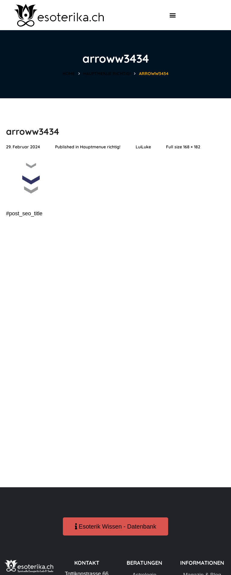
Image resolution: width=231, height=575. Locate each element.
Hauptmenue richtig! (107, 73)
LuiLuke (143, 147)
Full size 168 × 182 (183, 147)
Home (69, 73)
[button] (172, 15)
